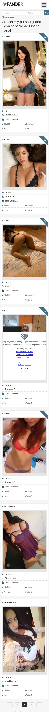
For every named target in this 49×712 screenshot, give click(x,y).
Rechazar (24, 368)
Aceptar (24, 364)
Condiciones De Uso (24, 352)
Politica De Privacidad (24, 355)
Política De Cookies (24, 358)
